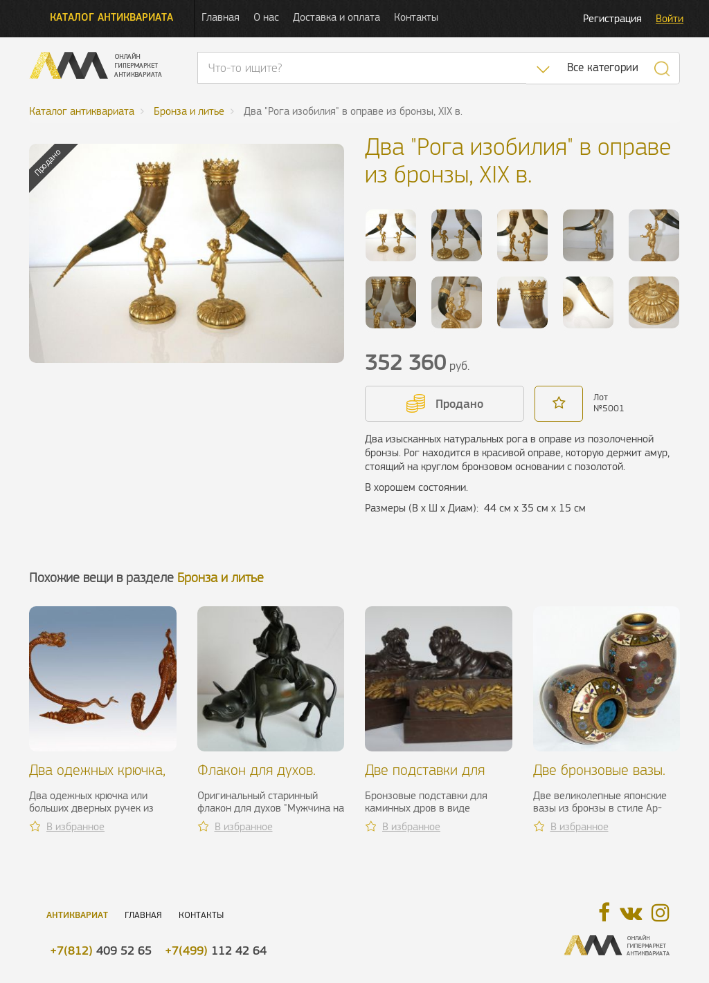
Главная (220, 17)
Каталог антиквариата (111, 17)
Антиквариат (77, 915)
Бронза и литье (220, 577)
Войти (669, 18)
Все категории (602, 67)
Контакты (416, 17)
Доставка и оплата (336, 17)
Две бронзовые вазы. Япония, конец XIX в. (599, 778)
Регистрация (612, 18)
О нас (266, 17)
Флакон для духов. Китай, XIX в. (256, 778)
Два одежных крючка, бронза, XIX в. (97, 778)
